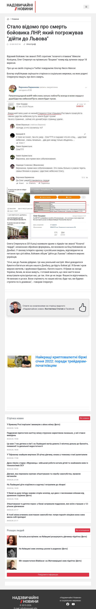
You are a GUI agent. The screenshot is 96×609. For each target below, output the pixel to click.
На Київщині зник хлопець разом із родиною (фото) (43, 549)
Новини (15, 19)
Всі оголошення (82, 530)
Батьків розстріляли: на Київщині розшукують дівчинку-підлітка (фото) (53, 536)
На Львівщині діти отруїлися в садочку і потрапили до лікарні (36, 484)
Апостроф (31, 44)
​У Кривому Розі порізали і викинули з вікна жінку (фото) (33, 424)
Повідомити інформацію (48, 575)
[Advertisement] (48, 335)
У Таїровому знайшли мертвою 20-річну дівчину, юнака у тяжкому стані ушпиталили (47, 454)
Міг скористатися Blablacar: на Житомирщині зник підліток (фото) (50, 561)
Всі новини (84, 418)
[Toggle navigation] (86, 7)
